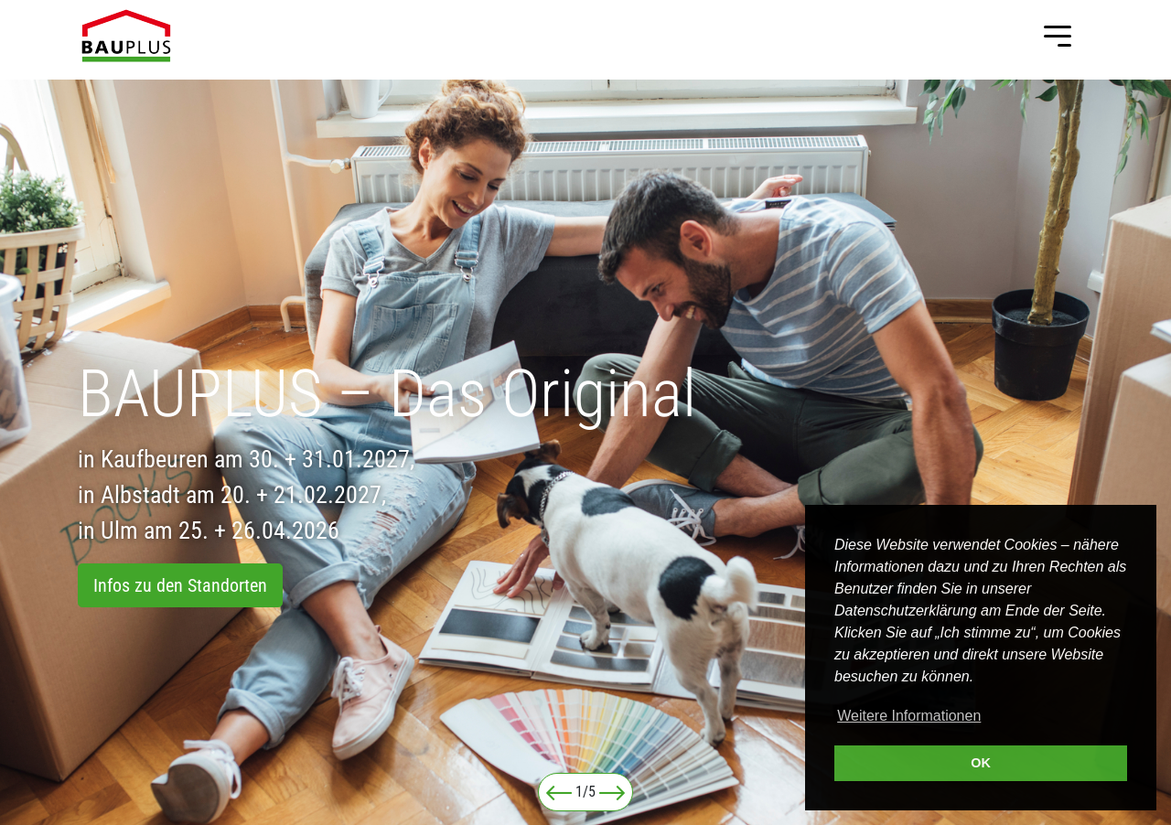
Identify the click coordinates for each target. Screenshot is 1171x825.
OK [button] (981, 762)
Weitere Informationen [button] (909, 715)
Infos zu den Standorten (180, 585)
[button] (559, 791)
